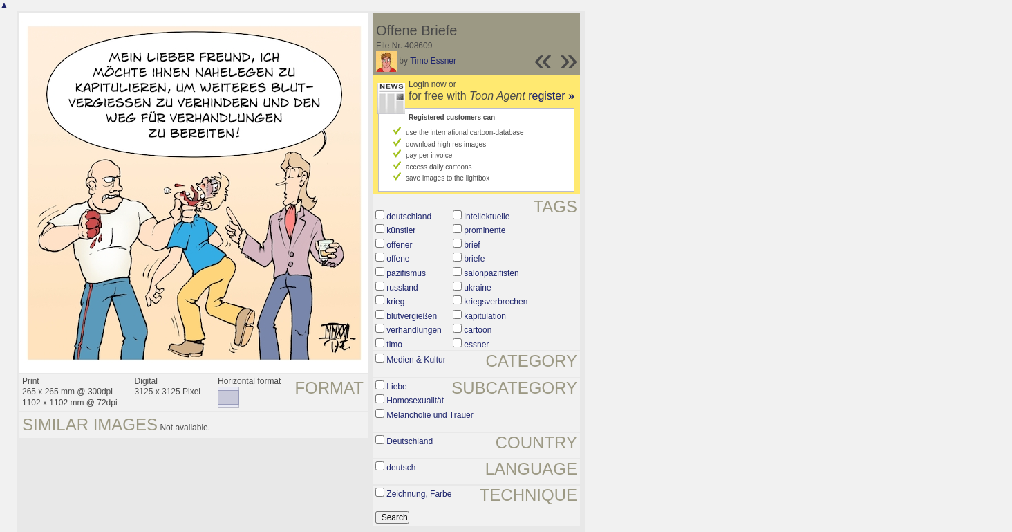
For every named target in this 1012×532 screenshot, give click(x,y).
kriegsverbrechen (495, 301)
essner (476, 344)
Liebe (396, 387)
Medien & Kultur (415, 360)
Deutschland (409, 441)
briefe (474, 259)
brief (472, 245)
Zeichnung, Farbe (418, 494)
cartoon (477, 330)
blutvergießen (411, 316)
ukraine (477, 288)
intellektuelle (486, 216)
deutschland (408, 216)
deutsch (400, 468)
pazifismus (406, 273)
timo (394, 344)
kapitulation (485, 316)
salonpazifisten (491, 273)
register (551, 96)
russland (402, 288)
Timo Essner (433, 61)
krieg (395, 301)
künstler (400, 230)
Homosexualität (415, 400)
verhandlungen (413, 330)
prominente (484, 230)
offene (397, 259)
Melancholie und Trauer (429, 415)
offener (399, 245)
